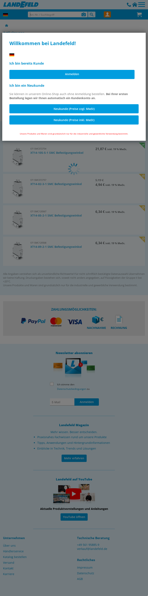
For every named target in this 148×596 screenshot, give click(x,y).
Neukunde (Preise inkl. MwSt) (74, 120)
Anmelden (72, 74)
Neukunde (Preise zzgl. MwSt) (74, 109)
